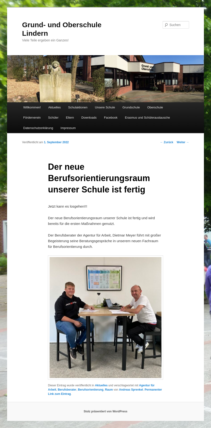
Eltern (70, 117)
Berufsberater (67, 389)
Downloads (89, 117)
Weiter (183, 142)
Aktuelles (54, 107)
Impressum (68, 128)
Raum (109, 389)
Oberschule (155, 107)
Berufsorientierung (90, 389)
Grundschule (131, 107)
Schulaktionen (78, 107)
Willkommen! (32, 107)
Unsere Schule (105, 107)
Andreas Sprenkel (131, 389)
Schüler (53, 117)
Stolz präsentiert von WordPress (105, 411)
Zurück (166, 142)
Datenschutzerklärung (38, 128)
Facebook (111, 117)
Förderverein (32, 117)
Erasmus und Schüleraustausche (147, 117)
